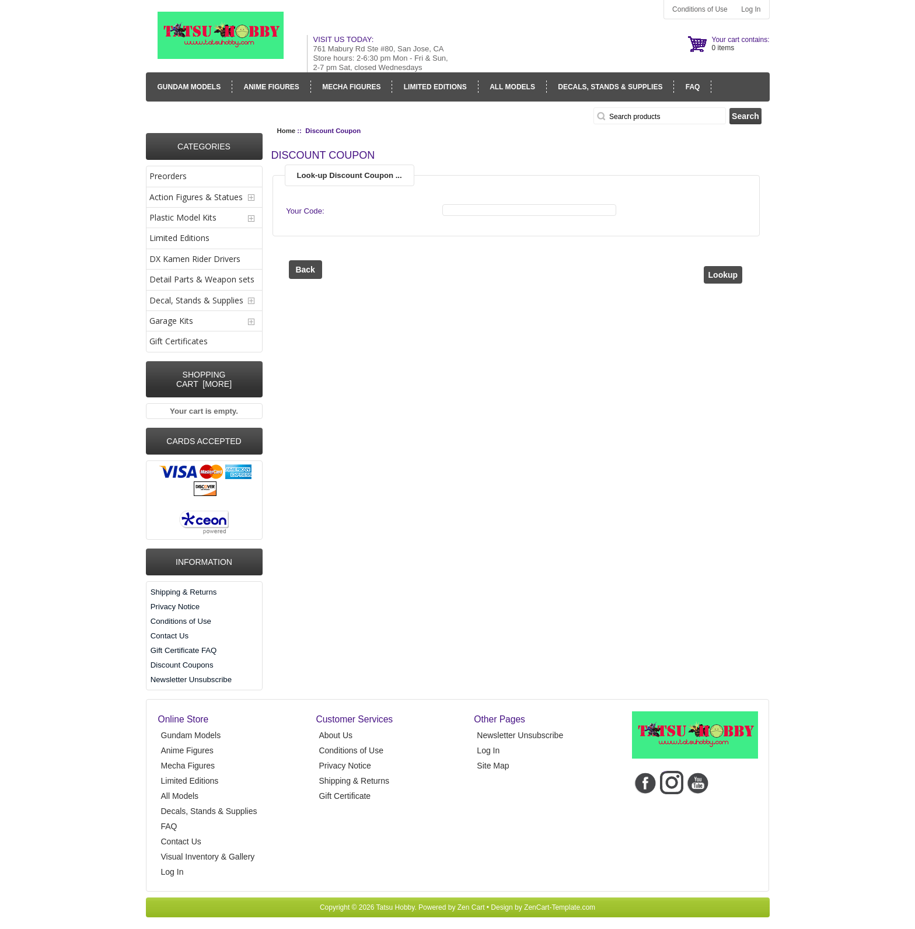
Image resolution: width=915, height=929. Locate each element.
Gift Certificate (345, 796)
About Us (335, 735)
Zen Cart (471, 907)
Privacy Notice (175, 606)
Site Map (493, 765)
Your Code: (305, 211)
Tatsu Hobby (395, 907)
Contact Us (169, 635)
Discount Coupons (182, 665)
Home (286, 130)
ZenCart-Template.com (559, 907)
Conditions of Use (700, 9)
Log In (750, 9)
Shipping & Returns (184, 592)
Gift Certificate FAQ (184, 650)
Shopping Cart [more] (204, 379)
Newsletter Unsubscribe (191, 679)
